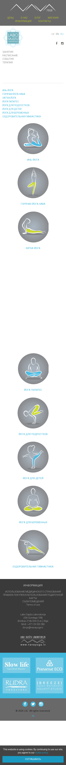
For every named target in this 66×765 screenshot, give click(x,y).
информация (23, 21)
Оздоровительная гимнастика (21, 116)
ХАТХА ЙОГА (9, 97)
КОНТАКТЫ (44, 21)
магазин (53, 17)
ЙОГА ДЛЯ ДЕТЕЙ (12, 109)
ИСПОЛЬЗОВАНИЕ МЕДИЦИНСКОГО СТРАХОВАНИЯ (33, 591)
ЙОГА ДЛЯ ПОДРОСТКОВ (16, 105)
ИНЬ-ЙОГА (7, 90)
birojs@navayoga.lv (33, 627)
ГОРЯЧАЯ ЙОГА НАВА (13, 94)
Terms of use (33, 604)
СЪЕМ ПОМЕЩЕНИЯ (33, 601)
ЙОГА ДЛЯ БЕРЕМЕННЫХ (15, 112)
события (8, 58)
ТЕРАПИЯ (7, 62)
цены (10, 17)
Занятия (7, 51)
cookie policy (41, 752)
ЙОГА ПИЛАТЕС (10, 101)
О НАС (24, 17)
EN (57, 34)
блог (38, 17)
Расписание (10, 55)
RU (62, 34)
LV (53, 34)
